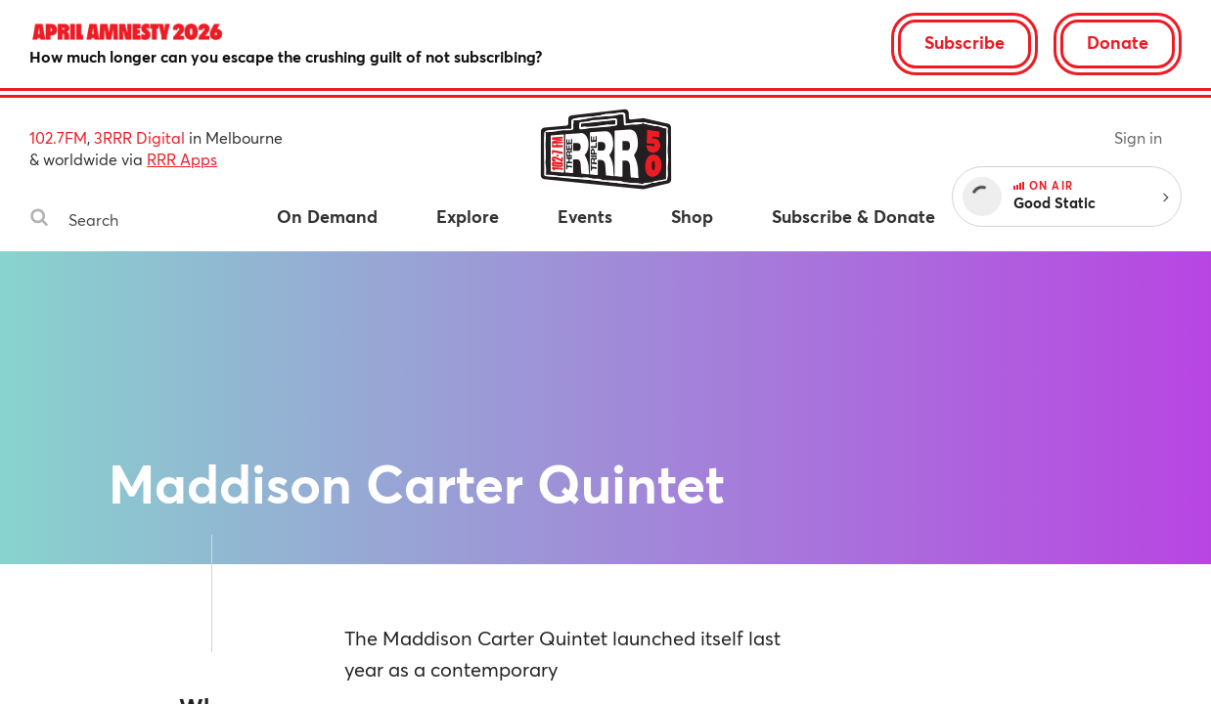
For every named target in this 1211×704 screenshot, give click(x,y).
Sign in (1138, 137)
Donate (1117, 42)
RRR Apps (182, 159)
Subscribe (964, 42)
